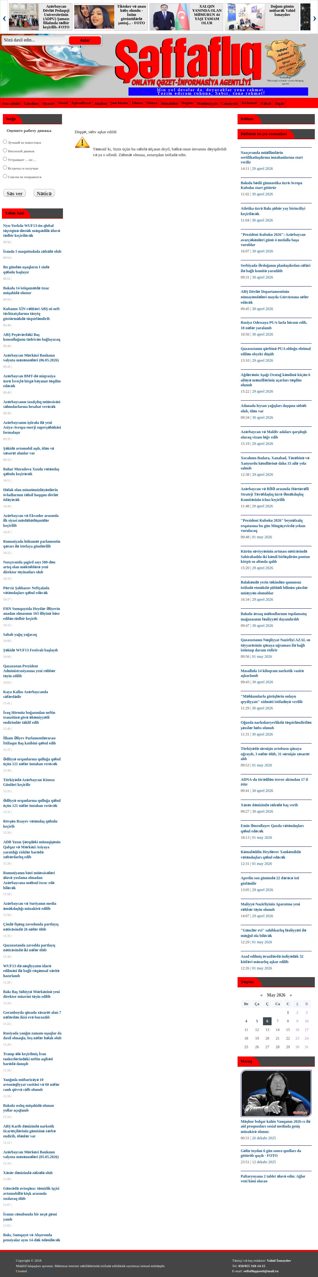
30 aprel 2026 (262, 194)
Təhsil (266, 103)
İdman (137, 103)
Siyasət (48, 103)
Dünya (152, 103)
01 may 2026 (262, 537)
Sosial (63, 103)
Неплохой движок (20, 151)
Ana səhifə (11, 103)
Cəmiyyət (229, 103)
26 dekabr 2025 (264, 1138)
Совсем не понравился (24, 177)
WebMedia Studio (40, 1271)
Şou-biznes (119, 103)
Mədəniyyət (207, 103)
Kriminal (249, 103)
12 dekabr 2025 (264, 1162)
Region (187, 103)
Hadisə (101, 103)
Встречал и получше (22, 168)
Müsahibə (169, 103)
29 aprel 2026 (262, 168)
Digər (280, 103)
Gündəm (31, 103)
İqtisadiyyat (81, 103)
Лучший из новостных (24, 142)
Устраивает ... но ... (21, 160)
